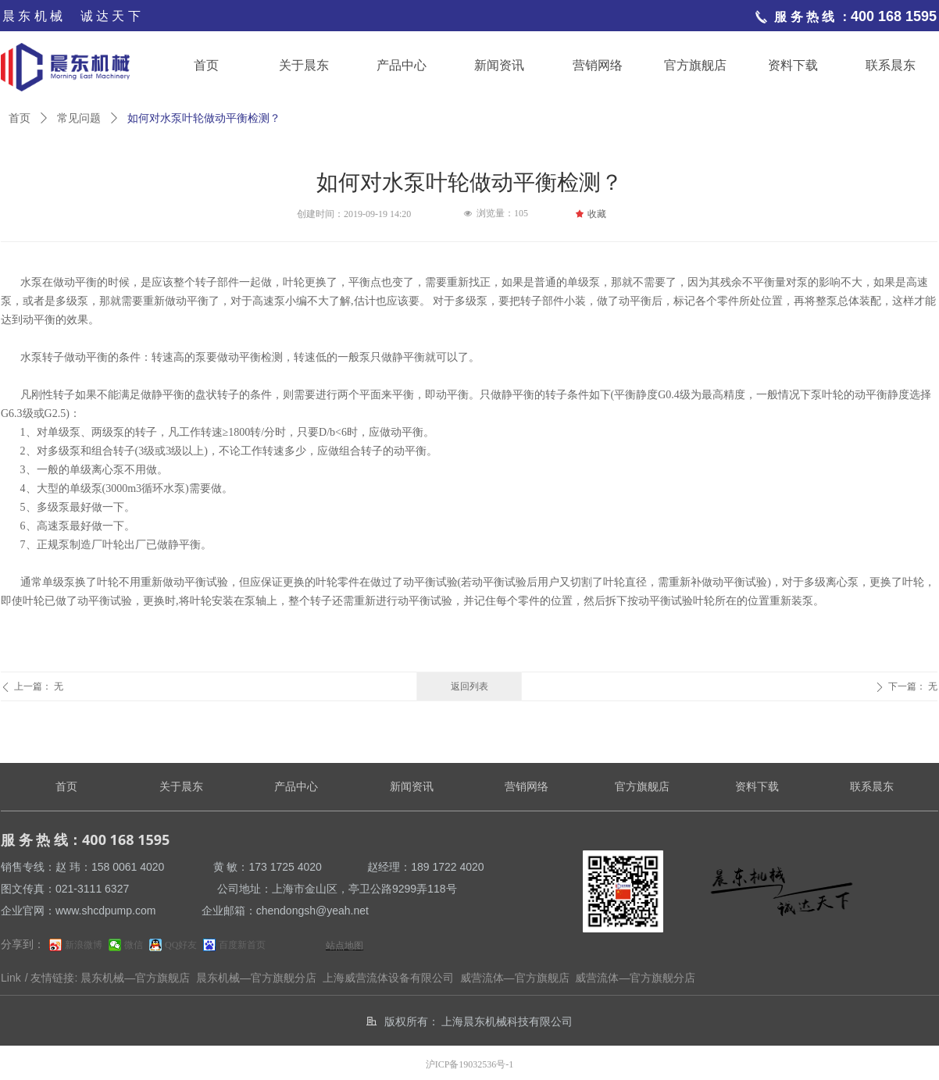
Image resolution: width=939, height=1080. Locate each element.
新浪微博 (83, 944)
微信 (133, 944)
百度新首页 (242, 944)
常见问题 (79, 118)
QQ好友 (181, 944)
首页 (19, 118)
